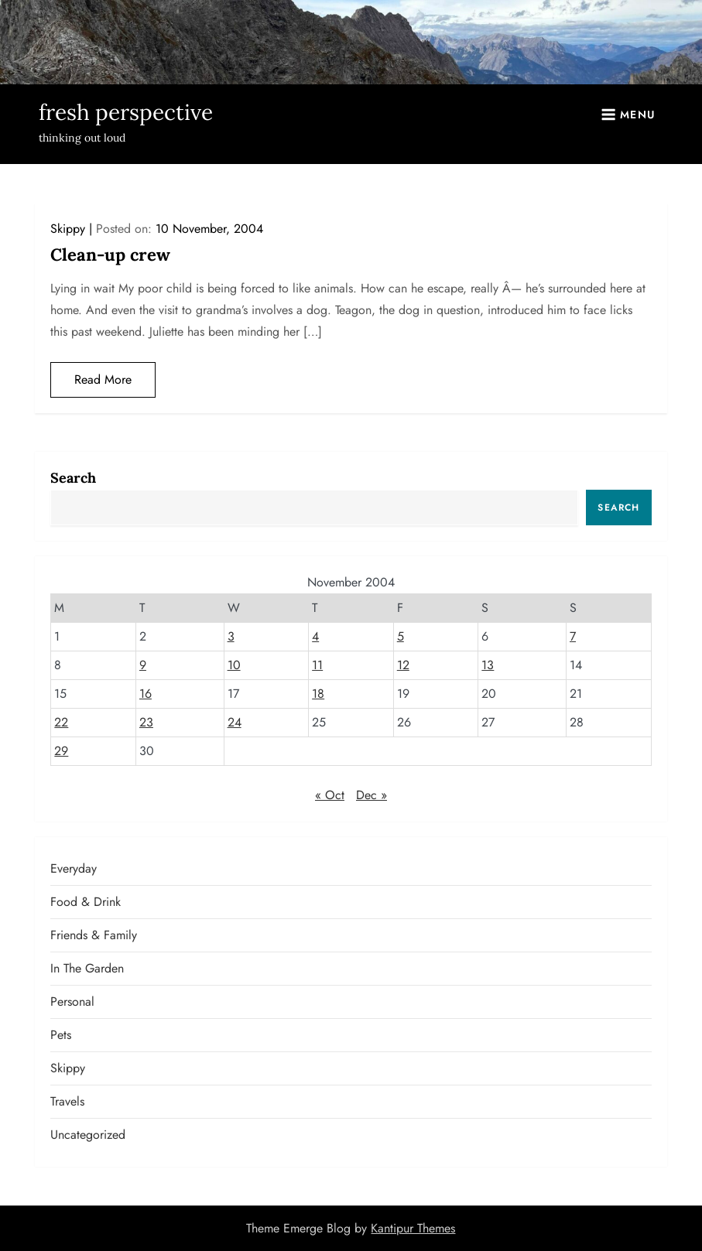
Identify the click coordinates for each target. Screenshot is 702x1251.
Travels (67, 1101)
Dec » (371, 795)
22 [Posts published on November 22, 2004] (61, 722)
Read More (103, 379)
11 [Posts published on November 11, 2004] (317, 665)
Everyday (73, 868)
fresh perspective (126, 112)
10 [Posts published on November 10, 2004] (234, 665)
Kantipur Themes (413, 1228)
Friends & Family (93, 935)
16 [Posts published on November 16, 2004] (145, 693)
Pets (60, 1035)
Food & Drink (85, 902)
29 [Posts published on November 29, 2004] (61, 751)
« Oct (329, 795)
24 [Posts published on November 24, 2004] (234, 722)
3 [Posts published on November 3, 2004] (231, 636)
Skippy (67, 229)
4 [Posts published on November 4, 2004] (315, 636)
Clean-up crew (110, 254)
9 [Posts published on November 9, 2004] (142, 665)
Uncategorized (87, 1134)
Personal (72, 1001)
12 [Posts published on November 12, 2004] (403, 665)
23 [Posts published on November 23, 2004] (146, 722)
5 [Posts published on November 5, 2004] (400, 636)
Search (73, 478)
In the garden (87, 968)
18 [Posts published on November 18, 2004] (318, 693)
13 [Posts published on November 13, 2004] (487, 665)
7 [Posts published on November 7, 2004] (573, 636)
